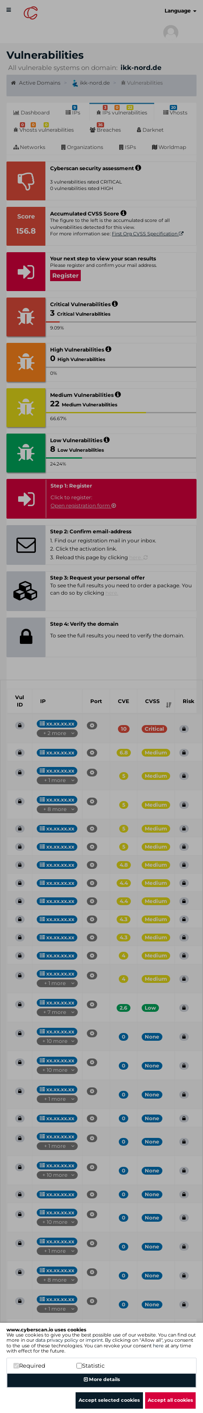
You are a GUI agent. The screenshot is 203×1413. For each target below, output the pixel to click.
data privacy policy (56, 1340)
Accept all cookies (170, 1400)
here (158, 1346)
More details (102, 1379)
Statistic (90, 1365)
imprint (94, 1340)
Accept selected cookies (109, 1400)
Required (29, 1365)
